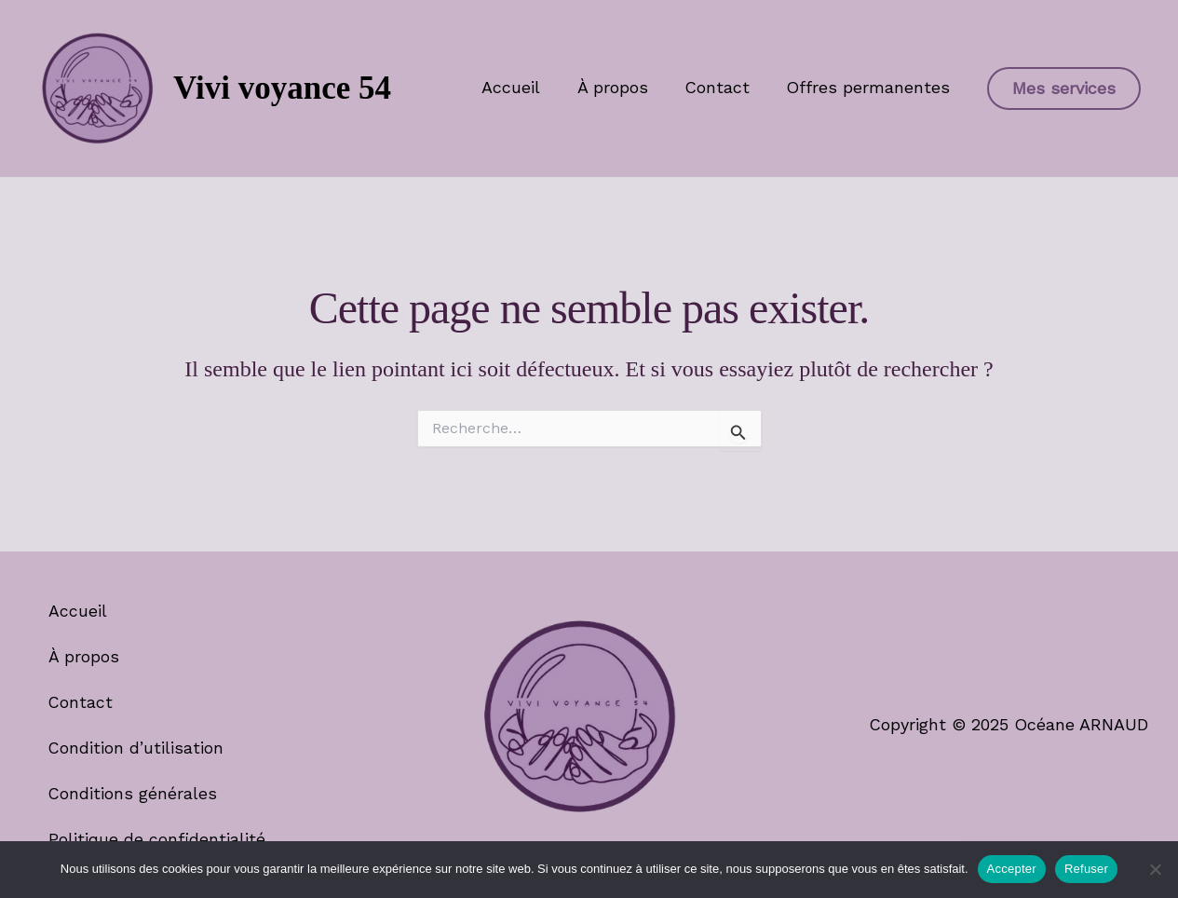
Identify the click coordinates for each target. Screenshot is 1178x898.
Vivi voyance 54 (282, 88)
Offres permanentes (870, 87)
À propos (620, 87)
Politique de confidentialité (157, 838)
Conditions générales (134, 792)
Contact (721, 87)
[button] (1064, 88)
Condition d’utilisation (137, 746)
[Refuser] (1154, 869)
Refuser (1086, 869)
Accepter (1011, 869)
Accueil (522, 87)
